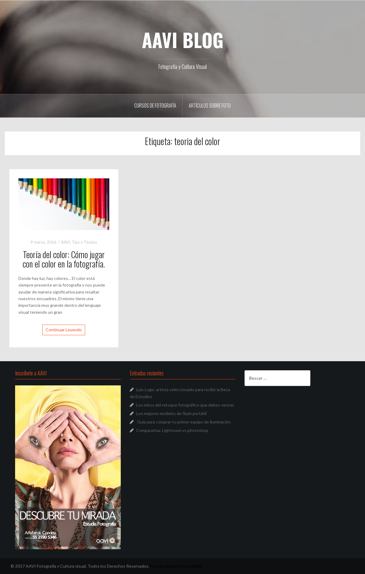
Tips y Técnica (84, 242)
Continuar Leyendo (64, 329)
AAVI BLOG (182, 40)
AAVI (65, 242)
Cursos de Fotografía (155, 105)
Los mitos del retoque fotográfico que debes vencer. (185, 404)
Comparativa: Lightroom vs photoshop (172, 430)
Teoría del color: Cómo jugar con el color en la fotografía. (64, 259)
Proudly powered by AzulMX (176, 566)
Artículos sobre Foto (210, 105)
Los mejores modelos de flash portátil (171, 413)
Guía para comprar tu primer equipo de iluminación (184, 421)
